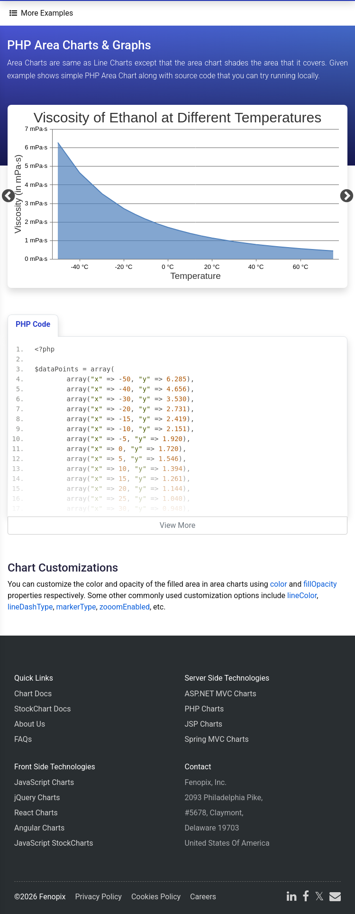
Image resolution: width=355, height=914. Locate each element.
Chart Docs (33, 693)
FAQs (23, 739)
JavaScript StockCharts (53, 843)
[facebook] (305, 897)
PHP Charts (204, 708)
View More (177, 525)
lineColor (302, 595)
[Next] (346, 196)
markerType (76, 606)
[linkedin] (292, 897)
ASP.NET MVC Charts (220, 693)
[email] (334, 897)
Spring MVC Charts (217, 739)
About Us (29, 724)
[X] (319, 897)
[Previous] (8, 196)
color (278, 584)
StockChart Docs (42, 708)
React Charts (36, 812)
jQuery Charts (37, 797)
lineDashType (30, 606)
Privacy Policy (98, 896)
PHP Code (33, 324)
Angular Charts (39, 827)
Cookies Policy (156, 896)
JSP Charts (204, 724)
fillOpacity (320, 584)
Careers (203, 896)
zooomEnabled (125, 606)
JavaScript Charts (44, 782)
